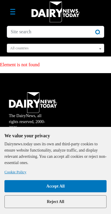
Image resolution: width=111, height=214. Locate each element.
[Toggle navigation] (12, 12)
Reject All (55, 201)
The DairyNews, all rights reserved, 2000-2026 (33, 115)
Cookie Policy (15, 172)
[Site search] (55, 31)
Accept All (55, 186)
